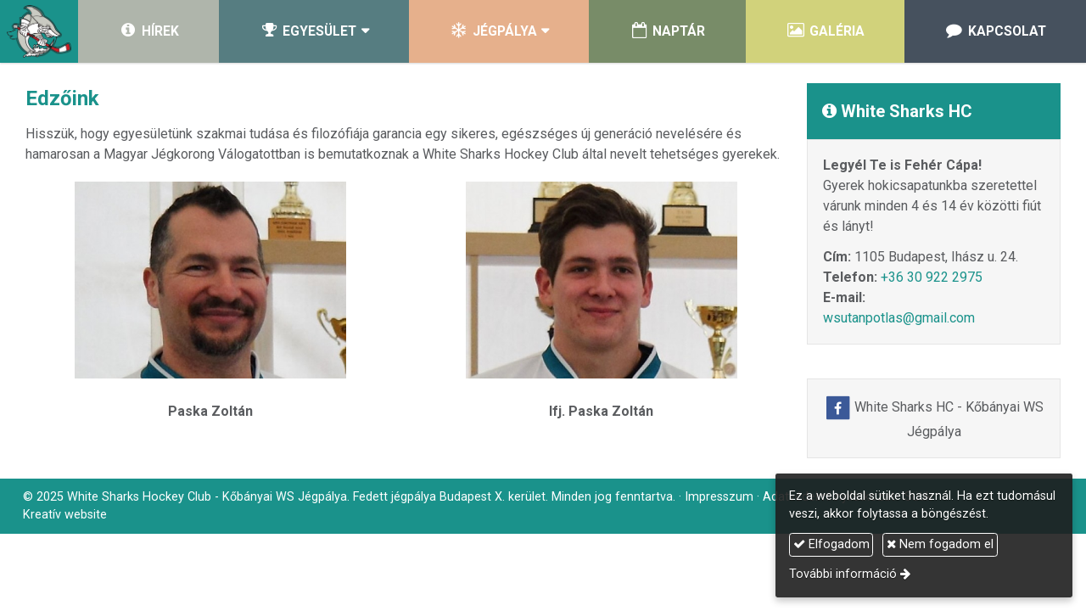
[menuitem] (148, 31)
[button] (314, 31)
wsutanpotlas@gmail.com (899, 318)
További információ (843, 574)
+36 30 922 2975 (931, 277)
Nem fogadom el (940, 544)
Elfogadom (831, 544)
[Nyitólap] (39, 31)
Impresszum (719, 497)
